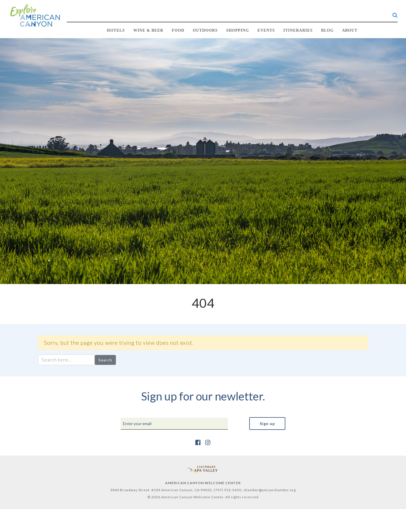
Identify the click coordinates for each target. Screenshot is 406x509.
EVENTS (266, 30)
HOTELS (116, 30)
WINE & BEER (148, 30)
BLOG (327, 30)
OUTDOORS (205, 30)
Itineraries (298, 30)
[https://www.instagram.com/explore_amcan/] (208, 442)
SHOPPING (237, 30)
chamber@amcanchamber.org (269, 490)
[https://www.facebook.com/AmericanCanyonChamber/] (198, 442)
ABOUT (350, 30)
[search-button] (395, 14)
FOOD (178, 30)
